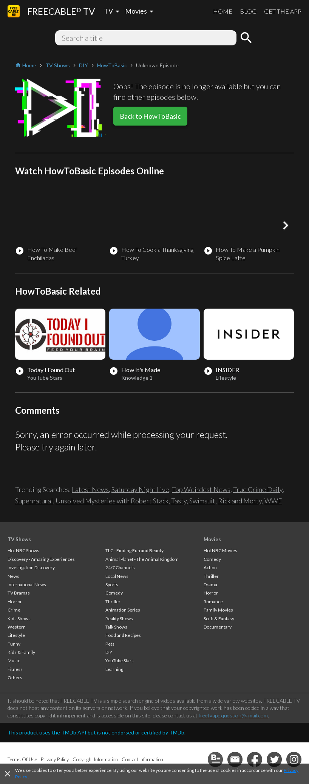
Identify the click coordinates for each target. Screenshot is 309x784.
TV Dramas (19, 593)
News (13, 576)
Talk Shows (116, 627)
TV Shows (19, 539)
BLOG (248, 11)
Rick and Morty (240, 501)
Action (210, 567)
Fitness (15, 669)
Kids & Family (21, 652)
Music (14, 660)
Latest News (90, 489)
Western (17, 627)
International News (27, 584)
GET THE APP (282, 11)
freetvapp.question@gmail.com (233, 715)
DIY (108, 652)
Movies (212, 539)
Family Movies (218, 610)
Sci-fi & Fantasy (219, 618)
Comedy (114, 593)
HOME (222, 11)
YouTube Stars (119, 660)
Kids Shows (19, 618)
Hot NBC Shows (23, 550)
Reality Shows (119, 618)
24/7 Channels (120, 567)
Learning (114, 669)
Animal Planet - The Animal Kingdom (142, 559)
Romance (213, 601)
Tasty (179, 501)
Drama (210, 584)
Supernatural (34, 501)
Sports (111, 584)
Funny (14, 644)
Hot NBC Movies (220, 550)
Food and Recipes (123, 635)
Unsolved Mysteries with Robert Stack (112, 501)
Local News (116, 576)
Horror (15, 601)
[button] (285, 225)
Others (15, 677)
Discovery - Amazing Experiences (41, 559)
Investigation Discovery (31, 567)
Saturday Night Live (140, 489)
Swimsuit (202, 501)
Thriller (113, 601)
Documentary (218, 627)
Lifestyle (16, 635)
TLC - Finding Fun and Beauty (134, 550)
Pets (109, 644)
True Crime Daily (258, 489)
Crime (14, 610)
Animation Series (122, 610)
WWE (273, 501)
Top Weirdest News (201, 489)
